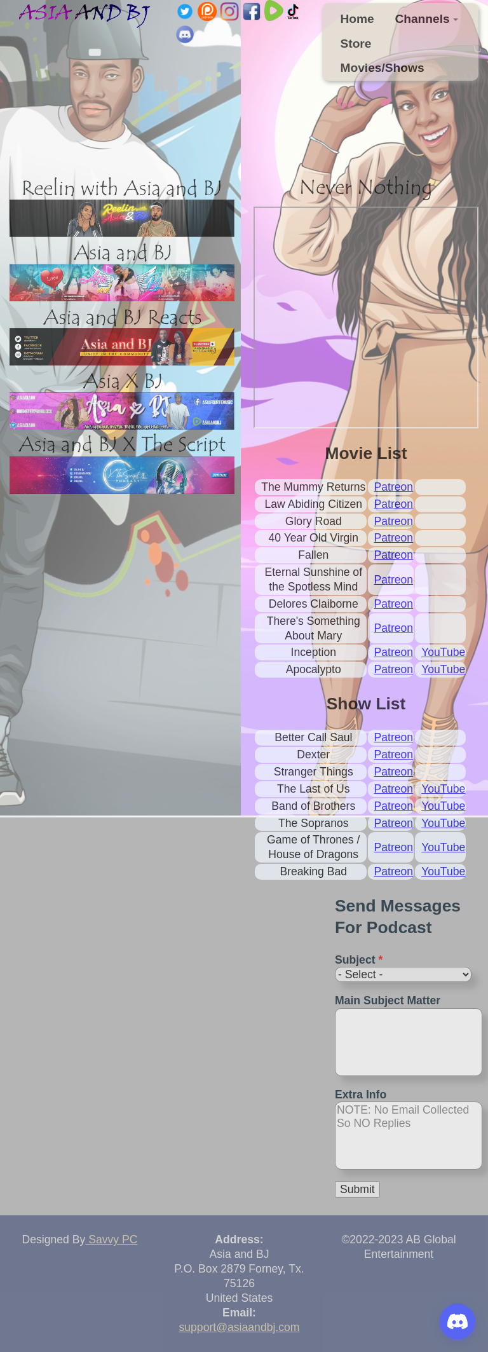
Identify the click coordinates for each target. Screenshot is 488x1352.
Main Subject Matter (387, 1000)
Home (357, 18)
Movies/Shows (382, 67)
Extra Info (360, 1094)
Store (355, 43)
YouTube (443, 652)
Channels (426, 18)
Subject (359, 959)
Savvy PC (111, 1239)
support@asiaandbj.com (239, 1327)
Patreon (394, 487)
